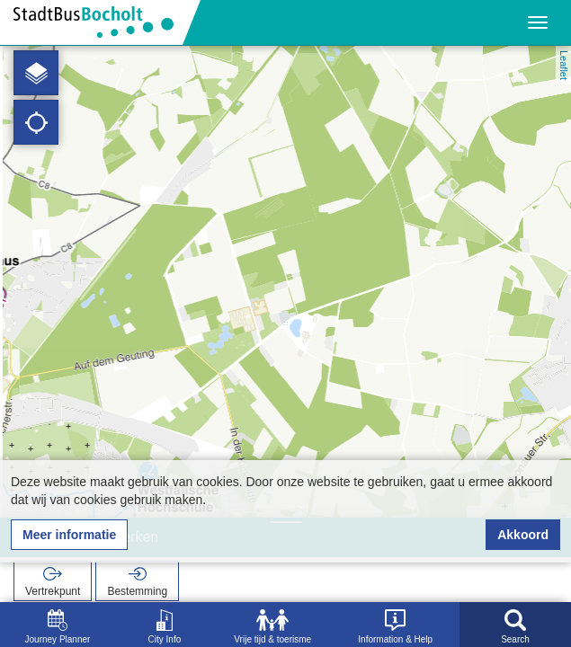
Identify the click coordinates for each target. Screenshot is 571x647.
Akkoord (523, 534)
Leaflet (563, 65)
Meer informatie (69, 534)
